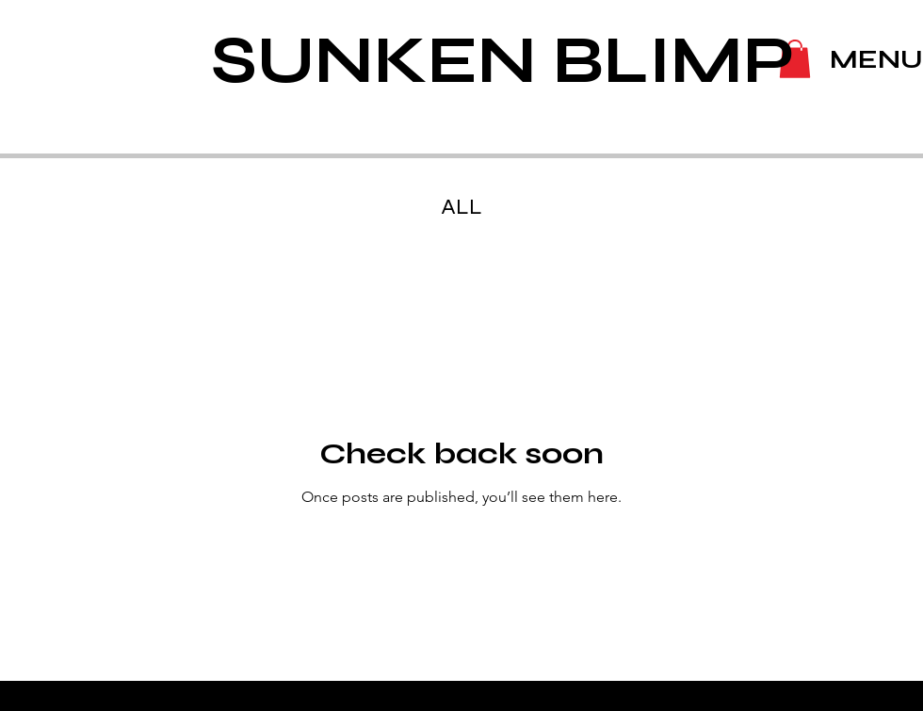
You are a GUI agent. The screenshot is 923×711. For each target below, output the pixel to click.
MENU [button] (876, 59)
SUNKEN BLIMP (503, 60)
